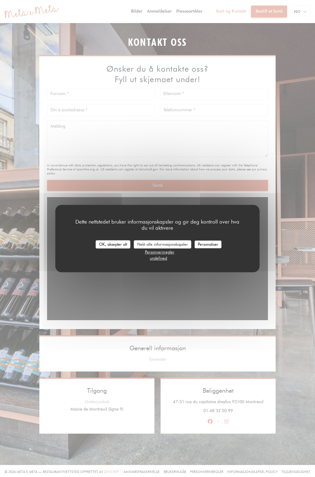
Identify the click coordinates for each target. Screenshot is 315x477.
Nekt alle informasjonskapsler (162, 244)
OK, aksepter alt (113, 244)
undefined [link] (158, 258)
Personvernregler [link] (159, 251)
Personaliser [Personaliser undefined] (208, 244)
